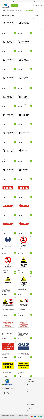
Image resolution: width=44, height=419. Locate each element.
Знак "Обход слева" (22, 213)
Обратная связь (30, 389)
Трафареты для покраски (31, 410)
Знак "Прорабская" (6, 85)
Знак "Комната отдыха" (7, 49)
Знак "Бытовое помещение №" (23, 85)
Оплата (19, 1)
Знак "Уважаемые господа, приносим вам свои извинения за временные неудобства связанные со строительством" (23, 333)
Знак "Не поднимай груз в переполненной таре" (23, 288)
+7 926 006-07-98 (7, 392)
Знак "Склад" (21, 177)
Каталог (14, 5)
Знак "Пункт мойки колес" (7, 140)
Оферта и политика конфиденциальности (31, 382)
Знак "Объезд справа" (7, 230)
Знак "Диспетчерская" (22, 140)
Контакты (10, 1)
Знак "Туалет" (5, 67)
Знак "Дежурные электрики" (5, 158)
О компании (4, 1)
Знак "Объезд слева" (22, 230)
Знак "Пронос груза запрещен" (22, 249)
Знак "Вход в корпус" (22, 104)
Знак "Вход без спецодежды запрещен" (7, 354)
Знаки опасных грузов (19, 10)
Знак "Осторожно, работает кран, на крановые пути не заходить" (8, 310)
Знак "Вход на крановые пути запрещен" (7, 269)
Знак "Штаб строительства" (23, 67)
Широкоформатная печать (31, 406)
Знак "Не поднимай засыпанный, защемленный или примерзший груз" (6, 289)
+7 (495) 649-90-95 (36, 1)
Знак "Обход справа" (6, 213)
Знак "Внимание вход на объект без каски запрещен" (7, 250)
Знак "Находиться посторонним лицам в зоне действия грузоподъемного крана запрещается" (23, 311)
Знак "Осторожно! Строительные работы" (22, 373)
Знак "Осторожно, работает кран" (23, 269)
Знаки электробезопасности (8, 10)
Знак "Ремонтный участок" (23, 122)
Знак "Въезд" (5, 195)
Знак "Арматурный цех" (7, 122)
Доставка (15, 1)
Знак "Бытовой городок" (7, 104)
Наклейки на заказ (30, 404)
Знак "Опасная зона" (6, 372)
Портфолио (29, 412)
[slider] (34, 26)
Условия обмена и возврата (32, 387)
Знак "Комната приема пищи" (22, 30)
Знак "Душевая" (21, 49)
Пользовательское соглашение (30, 385)
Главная (3, 13)
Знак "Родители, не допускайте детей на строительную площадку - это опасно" (7, 332)
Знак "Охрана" (21, 158)
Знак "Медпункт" (5, 177)
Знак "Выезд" (21, 195)
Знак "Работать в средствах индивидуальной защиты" (23, 354)
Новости (28, 391)
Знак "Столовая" (5, 30)
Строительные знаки (29, 10)
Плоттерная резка (30, 408)
